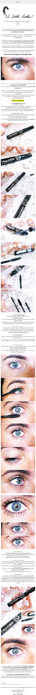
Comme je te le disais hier (7, 83)
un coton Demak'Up (23, 350)
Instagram (13, 29)
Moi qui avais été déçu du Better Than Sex (11, 339)
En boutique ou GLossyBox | (11, 684)
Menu (18, 1)
